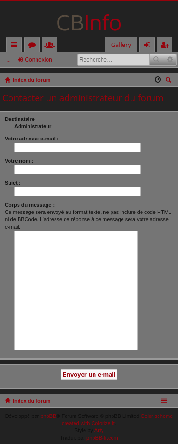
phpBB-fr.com (102, 438)
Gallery (121, 44)
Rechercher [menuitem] (169, 81)
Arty (99, 430)
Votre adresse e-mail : (32, 138)
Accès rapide (15, 46)
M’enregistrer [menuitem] (166, 46)
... (8, 59)
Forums (33, 46)
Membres (51, 46)
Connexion (38, 59)
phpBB (48, 416)
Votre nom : (19, 161)
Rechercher (156, 59)
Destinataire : (21, 119)
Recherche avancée (169, 59)
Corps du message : (30, 205)
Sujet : (13, 182)
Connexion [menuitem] (149, 46)
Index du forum (31, 401)
